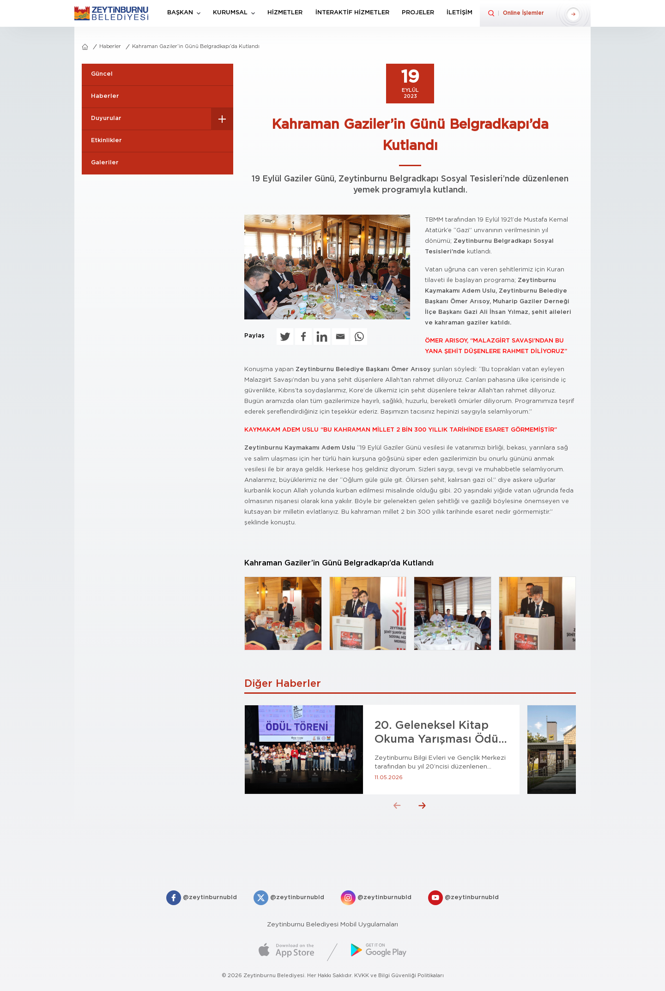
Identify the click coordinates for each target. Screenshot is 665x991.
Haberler (110, 46)
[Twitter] (285, 336)
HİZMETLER (284, 13)
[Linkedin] (322, 336)
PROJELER (418, 13)
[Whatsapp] (359, 336)
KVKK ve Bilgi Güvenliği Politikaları (399, 975)
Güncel (102, 74)
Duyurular (106, 118)
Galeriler (105, 163)
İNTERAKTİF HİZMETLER (352, 13)
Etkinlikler (106, 141)
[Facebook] (303, 336)
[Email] (340, 336)
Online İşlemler (523, 13)
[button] (397, 805)
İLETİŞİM (459, 13)
